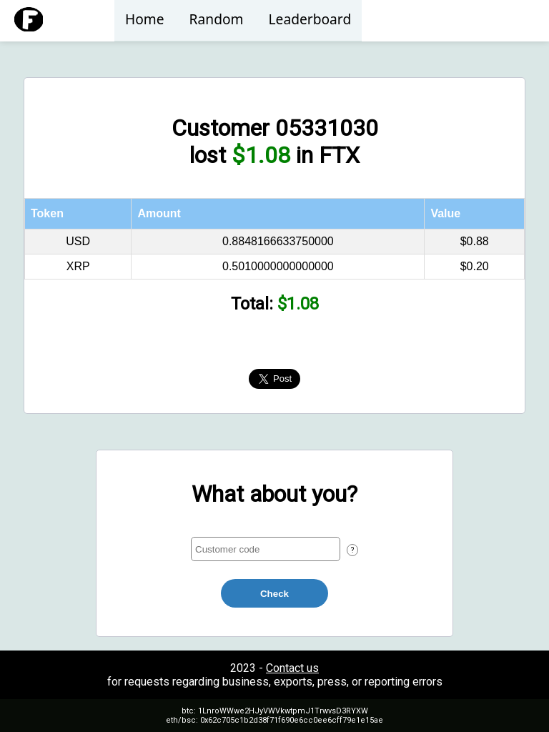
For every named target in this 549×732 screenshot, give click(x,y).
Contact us (292, 668)
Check (274, 593)
